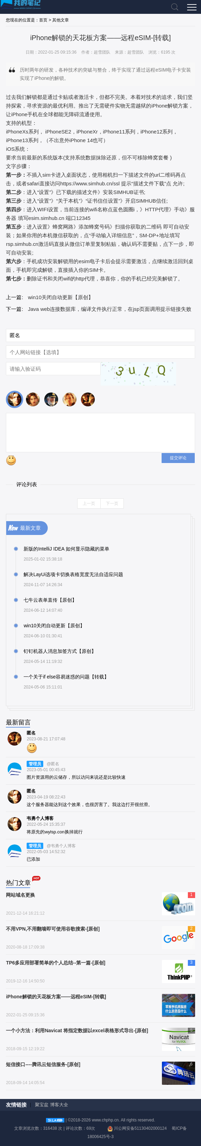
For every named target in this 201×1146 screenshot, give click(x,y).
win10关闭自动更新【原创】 (60, 297)
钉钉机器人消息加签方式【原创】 (60, 651)
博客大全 (59, 1104)
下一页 (112, 503)
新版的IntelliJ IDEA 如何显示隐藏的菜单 (66, 549)
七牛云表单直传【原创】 (50, 600)
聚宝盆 (41, 1104)
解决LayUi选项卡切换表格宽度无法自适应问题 (73, 574)
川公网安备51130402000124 (140, 1128)
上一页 (89, 503)
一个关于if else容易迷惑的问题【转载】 (66, 677)
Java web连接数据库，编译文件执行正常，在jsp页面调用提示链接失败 (110, 309)
